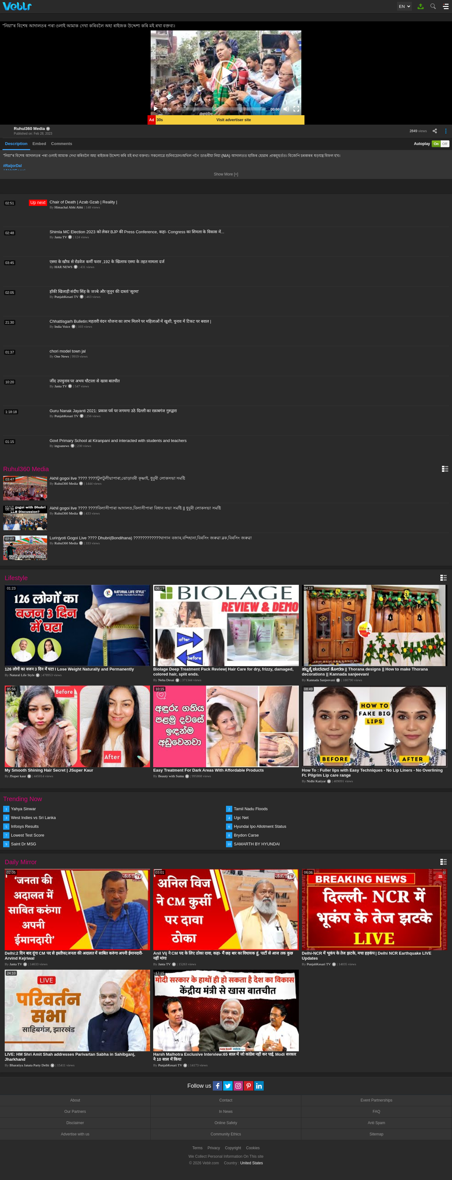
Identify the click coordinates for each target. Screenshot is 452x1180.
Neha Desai (166, 680)
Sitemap (376, 1134)
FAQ (376, 1111)
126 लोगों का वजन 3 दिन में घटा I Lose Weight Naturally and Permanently (69, 669)
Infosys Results (25, 826)
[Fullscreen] (296, 109)
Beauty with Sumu (171, 776)
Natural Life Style (22, 675)
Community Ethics (226, 1134)
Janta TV (61, 237)
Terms (197, 1148)
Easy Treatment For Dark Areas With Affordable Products (208, 770)
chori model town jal (68, 351)
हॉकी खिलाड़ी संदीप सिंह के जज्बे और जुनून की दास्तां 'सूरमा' (94, 291)
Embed (39, 143)
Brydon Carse (246, 835)
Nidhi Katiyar (316, 781)
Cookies (253, 1148)
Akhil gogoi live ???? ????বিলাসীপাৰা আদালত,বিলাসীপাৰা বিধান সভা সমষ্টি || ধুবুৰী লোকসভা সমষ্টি (135, 508)
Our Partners (75, 1111)
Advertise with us (75, 1134)
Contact (225, 1100)
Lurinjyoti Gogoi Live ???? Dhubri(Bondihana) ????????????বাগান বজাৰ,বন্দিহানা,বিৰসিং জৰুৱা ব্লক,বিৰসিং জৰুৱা (151, 538)
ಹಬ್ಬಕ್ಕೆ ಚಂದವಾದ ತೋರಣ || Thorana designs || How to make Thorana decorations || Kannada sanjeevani (365, 671)
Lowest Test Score (27, 835)
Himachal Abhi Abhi (69, 207)
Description (16, 143)
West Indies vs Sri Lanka (33, 817)
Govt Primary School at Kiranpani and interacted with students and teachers (118, 440)
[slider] (221, 108)
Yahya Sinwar (23, 808)
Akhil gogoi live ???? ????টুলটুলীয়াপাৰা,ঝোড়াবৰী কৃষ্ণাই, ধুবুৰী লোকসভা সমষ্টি (117, 478)
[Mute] (286, 109)
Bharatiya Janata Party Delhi (29, 1065)
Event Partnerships (376, 1100)
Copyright (233, 1148)
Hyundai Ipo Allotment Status (260, 826)
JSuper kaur (18, 776)
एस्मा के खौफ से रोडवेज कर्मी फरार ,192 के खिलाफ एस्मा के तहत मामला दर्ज (107, 261)
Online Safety (225, 1123)
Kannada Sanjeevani (321, 680)
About (75, 1100)
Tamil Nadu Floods (251, 808)
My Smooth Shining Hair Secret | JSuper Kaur (49, 770)
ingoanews (62, 446)
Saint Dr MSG (23, 844)
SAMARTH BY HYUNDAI (257, 844)
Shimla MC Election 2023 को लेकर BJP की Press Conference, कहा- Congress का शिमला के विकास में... (137, 231)
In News (226, 1111)
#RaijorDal (12, 166)
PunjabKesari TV (66, 297)
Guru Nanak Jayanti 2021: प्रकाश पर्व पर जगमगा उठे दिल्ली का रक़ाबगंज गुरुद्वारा (113, 410)
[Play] (156, 109)
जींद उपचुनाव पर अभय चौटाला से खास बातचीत (85, 381)
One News (62, 356)
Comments (61, 143)
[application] (226, 72)
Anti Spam (376, 1123)
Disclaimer (75, 1123)
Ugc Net (241, 817)
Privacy (213, 1148)
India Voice (62, 326)
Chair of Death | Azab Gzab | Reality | (83, 202)
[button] (226, 72)
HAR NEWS (64, 267)
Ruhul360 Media (29, 128)
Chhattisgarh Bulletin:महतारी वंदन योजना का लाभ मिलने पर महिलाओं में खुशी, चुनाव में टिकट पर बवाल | (130, 321)
